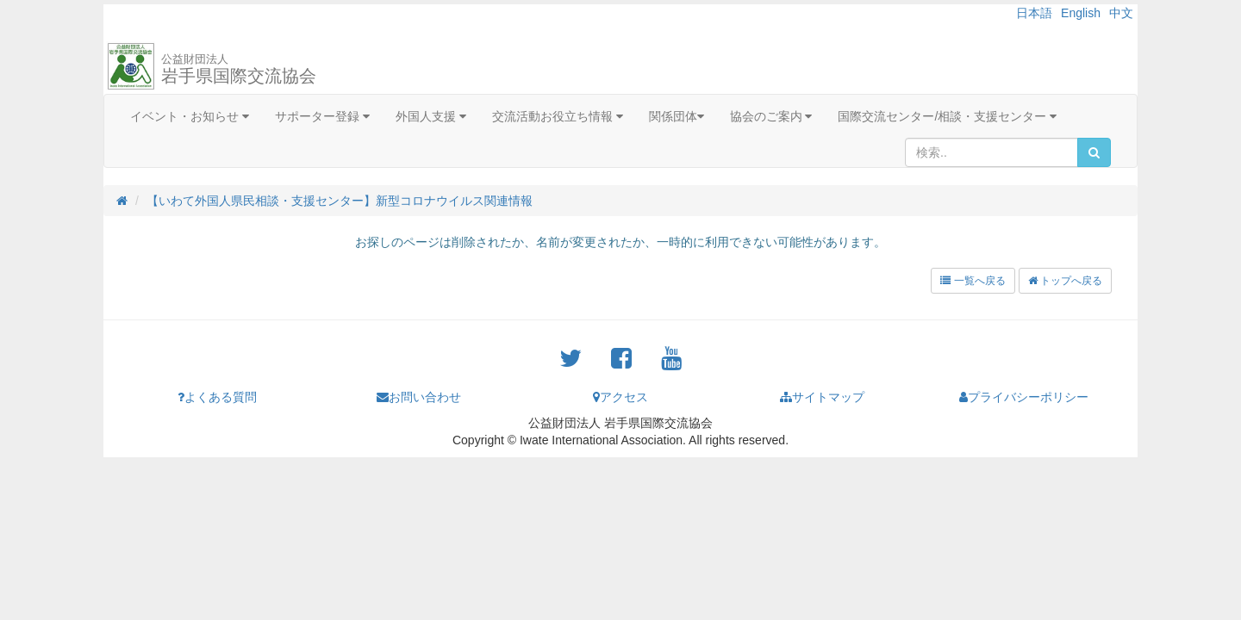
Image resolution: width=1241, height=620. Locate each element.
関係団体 (676, 116)
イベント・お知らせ (189, 116)
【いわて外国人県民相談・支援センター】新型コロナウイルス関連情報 (340, 201)
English (1081, 13)
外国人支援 (431, 116)
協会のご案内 (771, 116)
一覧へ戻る (972, 281)
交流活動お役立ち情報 (557, 116)
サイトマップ (822, 397)
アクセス (620, 397)
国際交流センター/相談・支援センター (947, 116)
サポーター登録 (322, 116)
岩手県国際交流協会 (238, 69)
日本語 (1034, 13)
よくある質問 (217, 397)
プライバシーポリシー (1023, 397)
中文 (1121, 13)
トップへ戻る (1065, 281)
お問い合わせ (419, 397)
